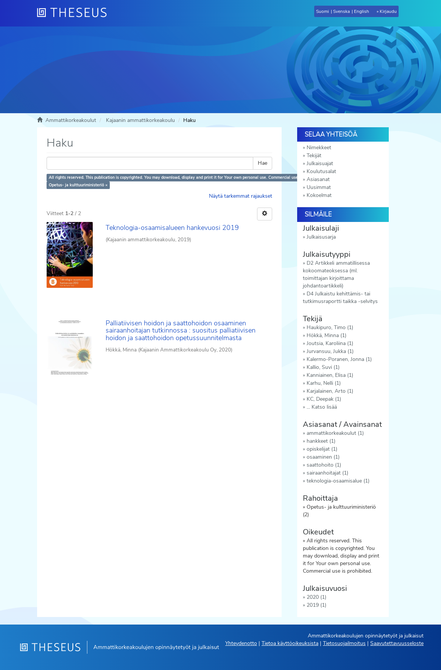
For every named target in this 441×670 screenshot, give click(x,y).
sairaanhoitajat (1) (327, 472)
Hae (262, 163)
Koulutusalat (321, 171)
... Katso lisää (322, 407)
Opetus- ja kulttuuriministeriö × (78, 185)
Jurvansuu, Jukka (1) (330, 351)
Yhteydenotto (241, 643)
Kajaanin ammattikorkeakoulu (140, 120)
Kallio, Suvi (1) (323, 367)
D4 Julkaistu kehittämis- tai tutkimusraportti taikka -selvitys (340, 297)
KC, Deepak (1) (324, 399)
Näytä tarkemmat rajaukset (240, 196)
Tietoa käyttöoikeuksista (290, 643)
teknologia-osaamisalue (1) (338, 480)
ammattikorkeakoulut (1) (335, 433)
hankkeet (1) (321, 441)
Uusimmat (319, 187)
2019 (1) (316, 605)
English (361, 11)
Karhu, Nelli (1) (324, 383)
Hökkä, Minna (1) (326, 335)
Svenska (341, 11)
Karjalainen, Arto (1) (330, 391)
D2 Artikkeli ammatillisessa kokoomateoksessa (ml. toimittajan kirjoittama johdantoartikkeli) (336, 274)
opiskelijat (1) (322, 449)
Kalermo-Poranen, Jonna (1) (339, 359)
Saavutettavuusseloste (397, 643)
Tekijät (314, 155)
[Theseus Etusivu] (75, 13)
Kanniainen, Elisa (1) (330, 375)
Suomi (322, 11)
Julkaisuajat (320, 163)
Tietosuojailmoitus (344, 643)
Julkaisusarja (321, 237)
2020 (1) (316, 597)
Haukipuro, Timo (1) (330, 327)
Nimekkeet (319, 147)
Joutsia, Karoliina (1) (330, 343)
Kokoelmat (319, 195)
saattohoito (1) (324, 465)
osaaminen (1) (323, 457)
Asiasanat (318, 179)
